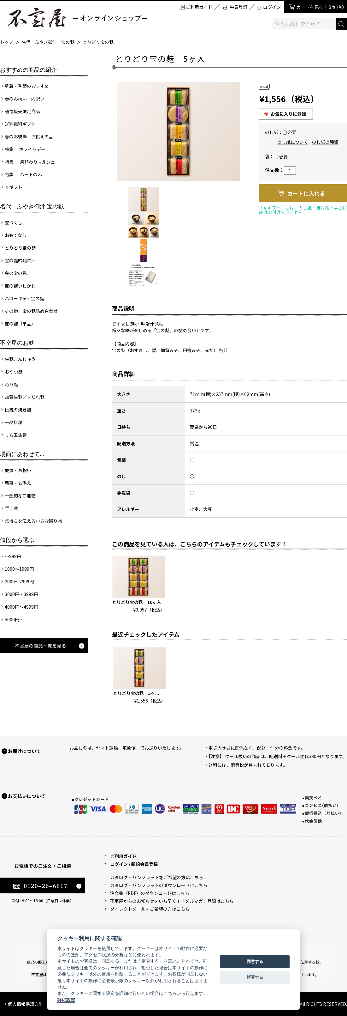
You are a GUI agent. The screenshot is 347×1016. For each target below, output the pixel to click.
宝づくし (13, 222)
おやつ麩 (13, 371)
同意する (255, 961)
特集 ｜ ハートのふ (23, 174)
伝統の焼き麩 (18, 409)
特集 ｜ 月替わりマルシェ (30, 162)
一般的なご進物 (20, 495)
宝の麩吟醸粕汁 (20, 260)
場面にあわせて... (22, 454)
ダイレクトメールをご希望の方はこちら (150, 909)
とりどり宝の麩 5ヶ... (136, 693)
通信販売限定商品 (22, 111)
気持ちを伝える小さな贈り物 (33, 521)
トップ (6, 42)
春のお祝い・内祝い (24, 98)
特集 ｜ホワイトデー (25, 149)
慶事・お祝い (18, 470)
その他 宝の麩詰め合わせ (31, 311)
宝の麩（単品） (20, 323)
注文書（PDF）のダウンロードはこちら (149, 893)
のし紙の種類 (325, 142)
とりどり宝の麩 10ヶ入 (136, 602)
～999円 (13, 556)
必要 (292, 132)
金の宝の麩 (16, 273)
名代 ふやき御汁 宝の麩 (47, 42)
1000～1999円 (19, 569)
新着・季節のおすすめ (27, 86)
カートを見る (320, 7)
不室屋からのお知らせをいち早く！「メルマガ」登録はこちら (172, 901)
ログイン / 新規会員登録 (134, 864)
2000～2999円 (19, 581)
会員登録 (238, 7)
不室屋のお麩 (17, 343)
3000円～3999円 (21, 594)
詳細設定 (66, 999)
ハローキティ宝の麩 (24, 298)
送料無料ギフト (20, 124)
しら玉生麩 (16, 435)
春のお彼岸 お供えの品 (29, 136)
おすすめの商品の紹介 (28, 70)
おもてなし (15, 235)
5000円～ (14, 619)
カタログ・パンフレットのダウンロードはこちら (159, 885)
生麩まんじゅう (20, 359)
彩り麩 (11, 384)
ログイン (272, 7)
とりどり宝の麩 (98, 42)
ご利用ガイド (199, 7)
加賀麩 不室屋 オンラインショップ (77, 17)
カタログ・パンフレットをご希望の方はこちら (156, 877)
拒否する (255, 977)
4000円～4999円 (21, 607)
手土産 (11, 508)
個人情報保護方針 (25, 1004)
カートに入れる (306, 193)
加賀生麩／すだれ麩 (24, 397)
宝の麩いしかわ (20, 286)
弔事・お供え (18, 483)
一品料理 (13, 422)
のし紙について (292, 142)
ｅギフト (13, 187)
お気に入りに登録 (288, 114)
